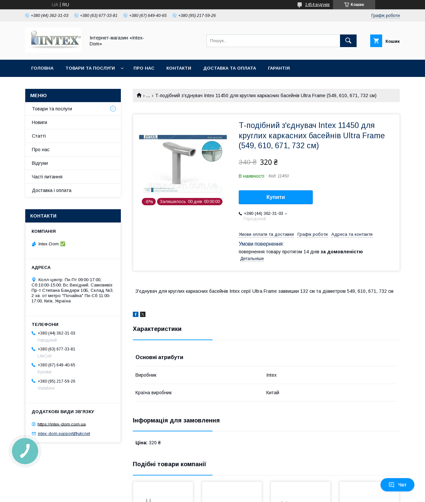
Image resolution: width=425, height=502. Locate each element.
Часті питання (47, 176)
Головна (42, 68)
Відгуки (40, 163)
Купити (276, 197)
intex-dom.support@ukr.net (64, 433)
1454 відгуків (317, 4)
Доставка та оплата (229, 68)
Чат (397, 485)
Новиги (39, 122)
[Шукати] (348, 40)
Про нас (143, 68)
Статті (39, 136)
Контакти (178, 68)
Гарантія (279, 68)
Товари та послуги (90, 68)
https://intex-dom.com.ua (62, 423)
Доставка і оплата (51, 190)
